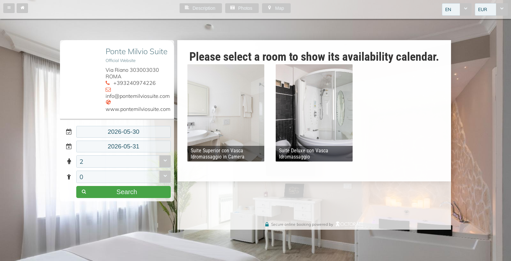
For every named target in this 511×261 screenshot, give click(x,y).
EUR (482, 9)
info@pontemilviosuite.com (138, 96)
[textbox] (123, 132)
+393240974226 (134, 83)
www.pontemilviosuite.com (138, 109)
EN (448, 9)
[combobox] (457, 9)
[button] (9, 8)
